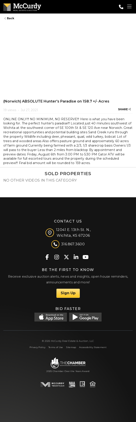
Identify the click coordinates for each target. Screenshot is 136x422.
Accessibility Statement (92, 347)
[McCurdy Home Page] (22, 6)
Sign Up (68, 293)
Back (9, 18)
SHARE (124, 109)
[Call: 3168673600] (121, 7)
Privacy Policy (37, 347)
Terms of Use (55, 347)
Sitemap (71, 347)
